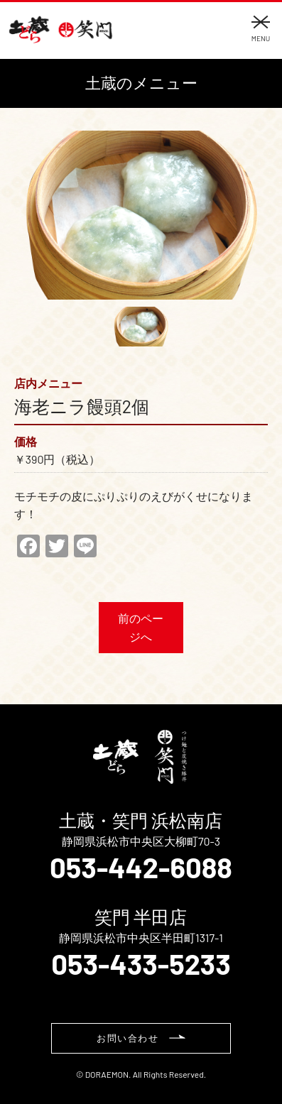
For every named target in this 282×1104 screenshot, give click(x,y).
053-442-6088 (141, 867)
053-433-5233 (141, 963)
